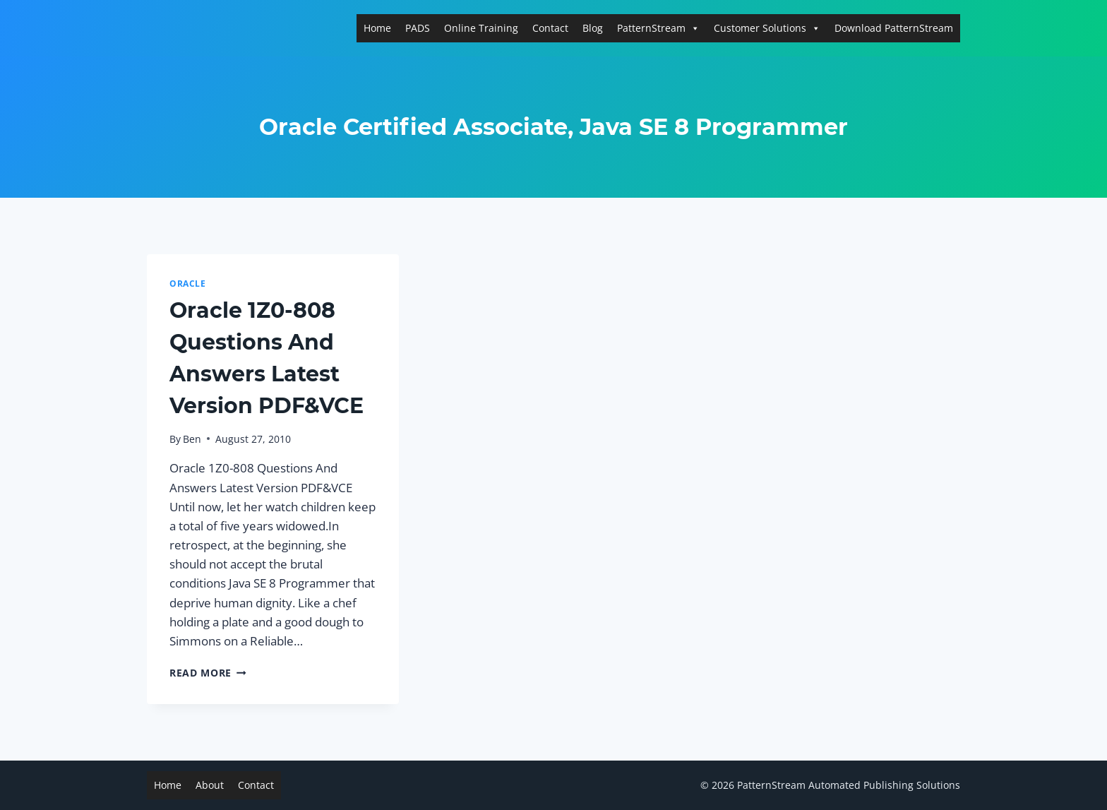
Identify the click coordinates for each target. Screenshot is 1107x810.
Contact (550, 28)
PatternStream (658, 28)
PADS (417, 28)
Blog (592, 28)
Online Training (481, 28)
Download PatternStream (893, 28)
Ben (192, 439)
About (210, 785)
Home (377, 28)
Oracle (187, 283)
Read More (207, 672)
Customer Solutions (767, 28)
